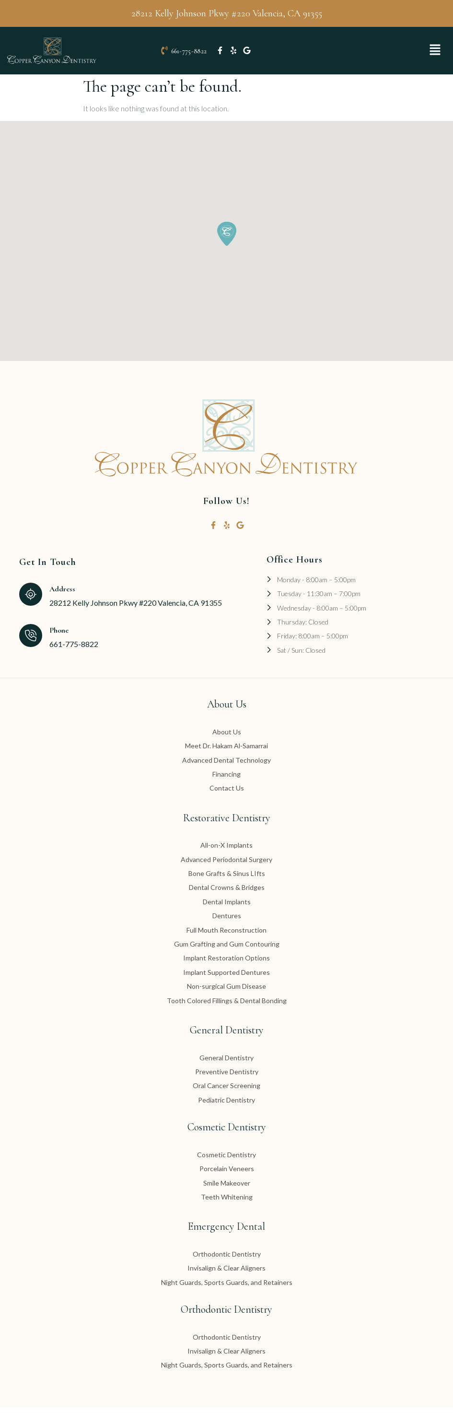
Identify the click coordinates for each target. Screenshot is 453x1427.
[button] (435, 60)
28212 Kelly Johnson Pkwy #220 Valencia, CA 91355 (226, 13)
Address (62, 609)
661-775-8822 (189, 61)
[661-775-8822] (164, 60)
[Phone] (30, 655)
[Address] (30, 613)
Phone (59, 650)
